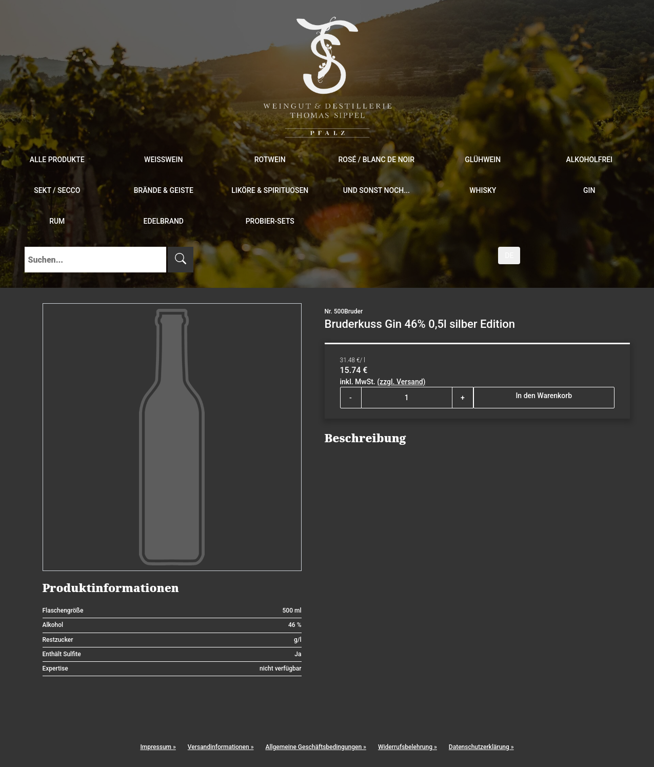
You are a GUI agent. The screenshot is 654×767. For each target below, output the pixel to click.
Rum (57, 221)
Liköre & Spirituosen (269, 190)
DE (509, 255)
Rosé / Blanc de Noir (376, 159)
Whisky (482, 190)
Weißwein (163, 159)
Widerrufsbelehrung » (407, 747)
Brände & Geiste (163, 190)
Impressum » (157, 747)
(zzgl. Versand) (401, 382)
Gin (589, 190)
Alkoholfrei (589, 159)
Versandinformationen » (221, 747)
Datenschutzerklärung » (481, 747)
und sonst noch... (376, 190)
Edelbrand (163, 221)
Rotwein (270, 159)
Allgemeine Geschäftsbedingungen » (315, 747)
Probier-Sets (270, 221)
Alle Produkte (57, 159)
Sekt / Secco (57, 190)
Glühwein (483, 159)
